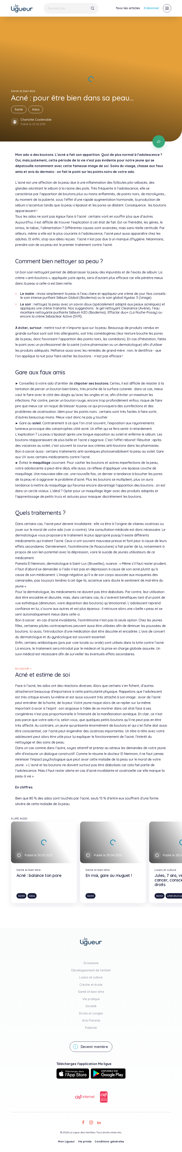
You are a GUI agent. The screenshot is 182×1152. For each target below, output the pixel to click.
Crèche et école (91, 985)
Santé (19, 109)
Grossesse (91, 963)
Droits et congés (91, 1013)
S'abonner (151, 8)
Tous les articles (128, 8)
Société (91, 1006)
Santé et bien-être (91, 992)
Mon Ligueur (66, 1141)
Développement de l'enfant (91, 970)
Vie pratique (91, 999)
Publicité (91, 1028)
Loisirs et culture (91, 977)
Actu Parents (91, 1020)
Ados (36, 109)
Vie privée (85, 1141)
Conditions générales (109, 1141)
